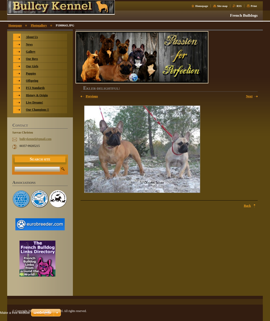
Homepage (201, 5)
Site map (222, 5)
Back (247, 205)
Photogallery (39, 25)
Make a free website (15, 313)
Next (249, 96)
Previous (92, 96)
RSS (239, 5)
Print (254, 5)
